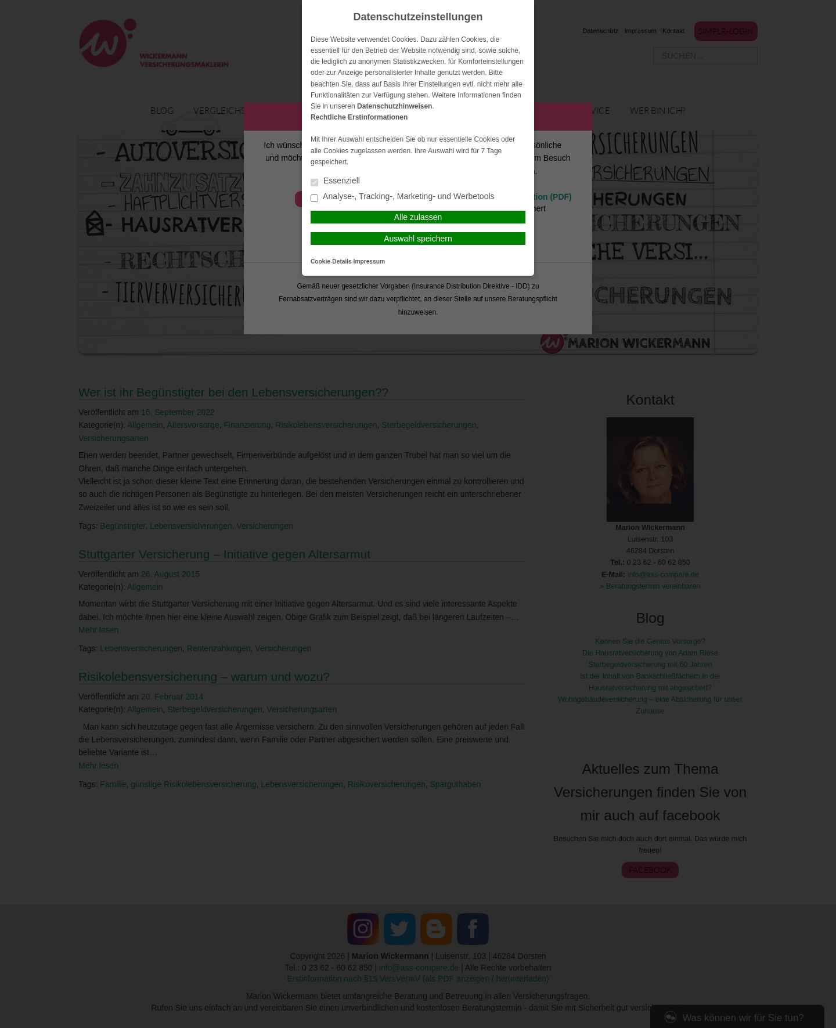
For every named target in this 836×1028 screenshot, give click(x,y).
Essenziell (335, 181)
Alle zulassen (418, 217)
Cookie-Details (331, 261)
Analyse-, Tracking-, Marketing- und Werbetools (403, 197)
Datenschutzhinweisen (394, 106)
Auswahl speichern (418, 238)
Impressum (369, 261)
